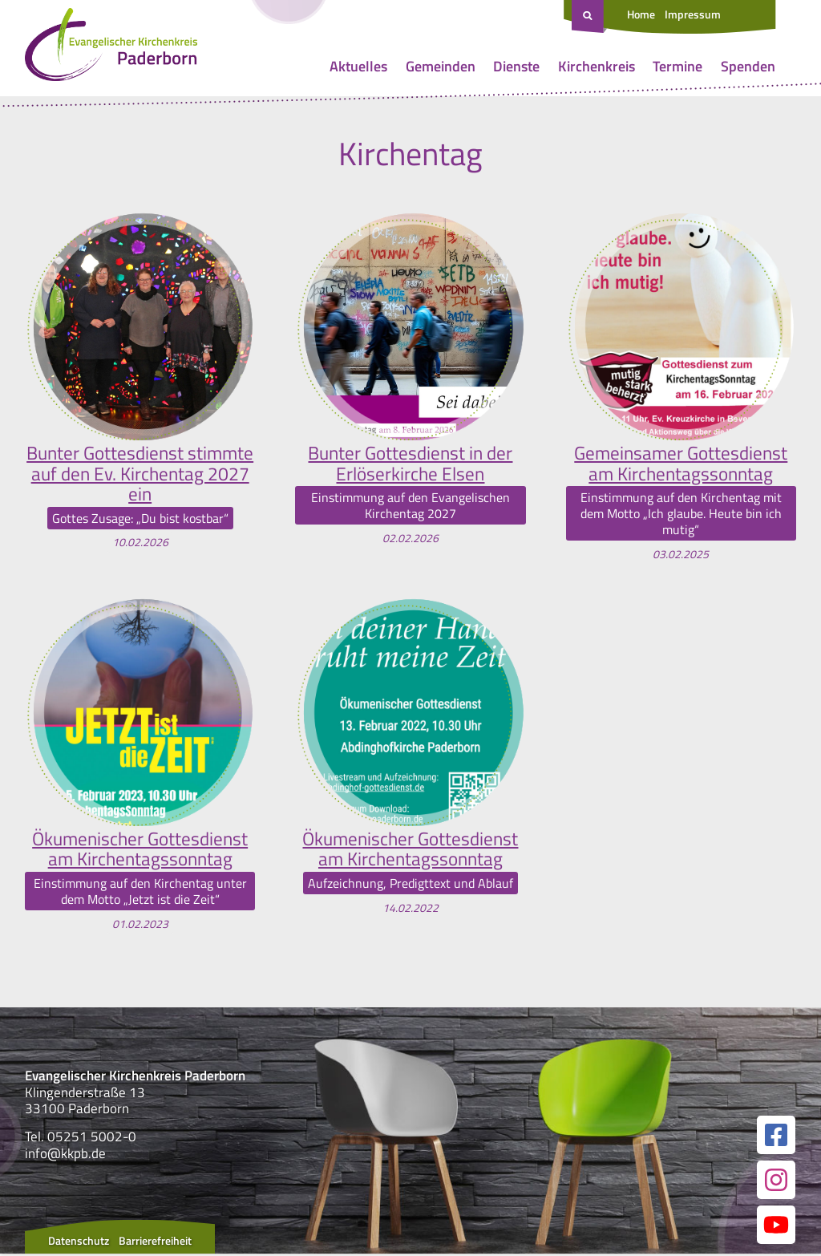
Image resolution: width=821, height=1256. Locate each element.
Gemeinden (440, 66)
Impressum (693, 14)
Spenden (748, 66)
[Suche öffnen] (589, 17)
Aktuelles (358, 66)
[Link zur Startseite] (111, 48)
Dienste (516, 66)
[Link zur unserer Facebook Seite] (776, 1137)
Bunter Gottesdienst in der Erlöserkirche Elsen (410, 464)
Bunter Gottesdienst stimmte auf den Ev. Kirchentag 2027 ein (140, 474)
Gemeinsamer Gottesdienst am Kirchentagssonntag (681, 464)
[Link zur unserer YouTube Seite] (776, 1227)
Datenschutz (78, 1242)
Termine (677, 66)
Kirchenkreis (596, 66)
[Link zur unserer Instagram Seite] (776, 1182)
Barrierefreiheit (155, 1242)
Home (641, 14)
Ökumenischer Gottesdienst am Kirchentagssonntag (140, 850)
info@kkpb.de (65, 1155)
